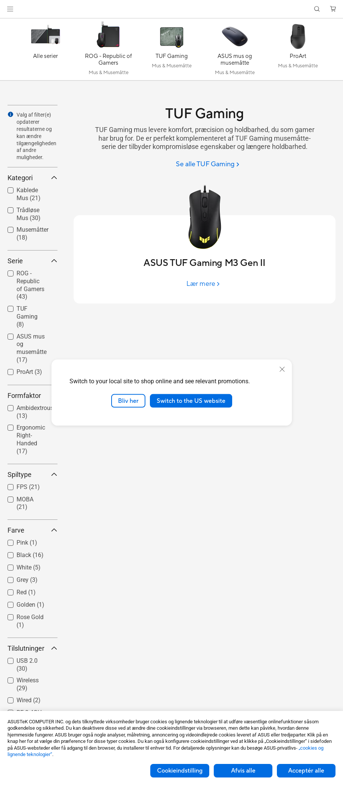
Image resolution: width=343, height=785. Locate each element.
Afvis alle (243, 770)
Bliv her (128, 400)
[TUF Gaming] (171, 51)
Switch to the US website (191, 400)
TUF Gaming (27, 316)
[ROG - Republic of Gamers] (108, 51)
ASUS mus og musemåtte (32, 348)
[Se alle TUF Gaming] (207, 164)
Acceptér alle (306, 770)
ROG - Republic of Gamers (30, 285)
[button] (10, 9)
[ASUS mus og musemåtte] (234, 51)
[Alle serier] (45, 51)
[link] (171, 9)
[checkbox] (29, 285)
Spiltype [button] (32, 474)
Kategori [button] (32, 178)
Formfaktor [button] (32, 395)
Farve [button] (32, 530)
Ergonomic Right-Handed (31, 439)
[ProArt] (297, 51)
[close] (282, 369)
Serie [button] (32, 261)
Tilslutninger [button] (32, 648)
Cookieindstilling (179, 770)
